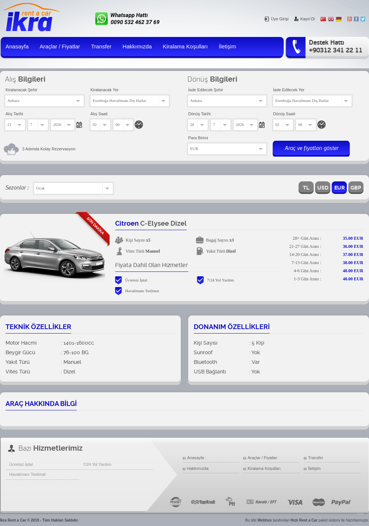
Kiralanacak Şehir (21, 90)
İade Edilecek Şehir (205, 90)
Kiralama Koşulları (185, 46)
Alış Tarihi (14, 114)
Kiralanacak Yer (104, 90)
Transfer (101, 46)
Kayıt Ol (304, 19)
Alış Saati (98, 114)
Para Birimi (198, 138)
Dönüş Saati (284, 114)
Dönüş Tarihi (199, 114)
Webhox (265, 520)
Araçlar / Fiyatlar (60, 46)
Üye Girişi (277, 19)
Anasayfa (17, 46)
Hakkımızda (137, 46)
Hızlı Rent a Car (303, 520)
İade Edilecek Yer (288, 90)
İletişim (227, 46)
